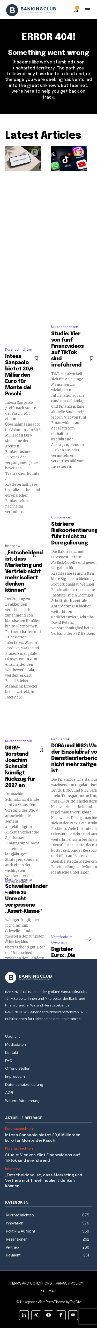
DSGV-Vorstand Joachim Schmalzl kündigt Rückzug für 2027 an (20, 766)
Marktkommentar (19, 879)
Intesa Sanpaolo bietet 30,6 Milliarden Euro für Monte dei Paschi (19, 375)
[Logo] (31, 10)
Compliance (60, 517)
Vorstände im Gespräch (61, 940)
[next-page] (88, 939)
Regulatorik (60, 739)
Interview (12, 546)
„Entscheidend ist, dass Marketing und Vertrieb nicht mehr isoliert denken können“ (24, 571)
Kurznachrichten (18, 349)
